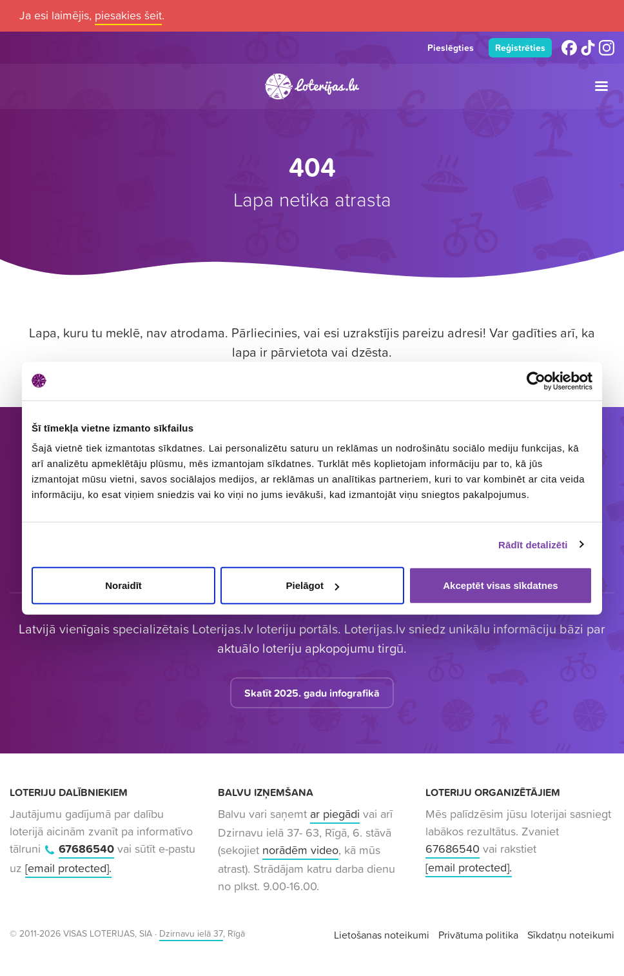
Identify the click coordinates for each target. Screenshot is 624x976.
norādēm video (300, 851)
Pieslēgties (447, 48)
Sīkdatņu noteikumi (570, 936)
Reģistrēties (519, 48)
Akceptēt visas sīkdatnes (500, 585)
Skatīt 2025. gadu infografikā (312, 694)
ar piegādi (335, 815)
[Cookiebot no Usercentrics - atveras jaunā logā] (536, 380)
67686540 (86, 850)
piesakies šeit (128, 15)
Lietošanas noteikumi (381, 936)
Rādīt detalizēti (532, 544)
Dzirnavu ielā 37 (191, 934)
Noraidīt (123, 585)
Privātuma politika (478, 936)
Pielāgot (312, 585)
